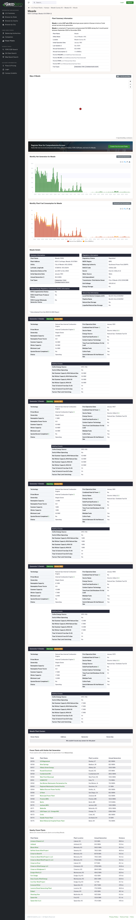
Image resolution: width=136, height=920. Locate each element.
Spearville (33, 897)
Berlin (42, 802)
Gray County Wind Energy (38, 879)
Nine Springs (44, 764)
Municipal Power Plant (47, 796)
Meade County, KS (57, 8)
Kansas (46, 8)
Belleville (43, 808)
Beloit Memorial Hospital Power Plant (52, 821)
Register (130, 2)
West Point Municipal (47, 777)
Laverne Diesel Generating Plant (41, 888)
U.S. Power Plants (37, 8)
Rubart (32, 891)
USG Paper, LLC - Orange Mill (49, 811)
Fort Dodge (34, 875)
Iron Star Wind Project (37, 882)
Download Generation (124, 156)
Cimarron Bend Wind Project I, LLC (41, 857)
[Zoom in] (130, 81)
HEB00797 (43, 780)
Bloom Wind (34, 847)
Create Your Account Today (119, 146)
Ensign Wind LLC (35, 872)
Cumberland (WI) (45, 774)
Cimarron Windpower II (37, 869)
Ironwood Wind (35, 885)
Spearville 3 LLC (35, 901)
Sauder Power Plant (46, 818)
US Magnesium (45, 761)
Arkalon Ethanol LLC (37, 841)
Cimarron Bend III (36, 854)
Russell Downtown (46, 771)
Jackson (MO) (44, 805)
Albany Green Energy (47, 767)
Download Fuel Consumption (122, 203)
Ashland (33, 844)
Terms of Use (124, 917)
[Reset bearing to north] (130, 87)
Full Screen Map (123, 76)
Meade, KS (67, 8)
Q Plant (42, 792)
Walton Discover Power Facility (50, 789)
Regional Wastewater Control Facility (52, 786)
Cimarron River (35, 863)
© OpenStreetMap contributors (124, 138)
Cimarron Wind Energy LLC (39, 866)
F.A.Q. (132, 917)
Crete (42, 814)
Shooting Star (35, 894)
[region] (12, 463)
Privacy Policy (113, 917)
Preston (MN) (44, 799)
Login (122, 2)
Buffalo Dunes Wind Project (39, 850)
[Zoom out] (130, 84)
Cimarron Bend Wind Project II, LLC (41, 860)
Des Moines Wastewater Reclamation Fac (53, 783)
